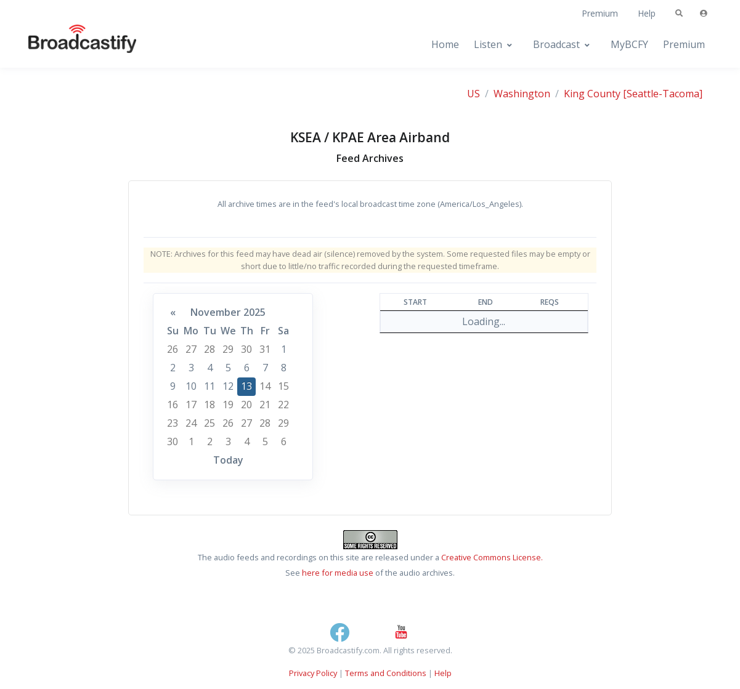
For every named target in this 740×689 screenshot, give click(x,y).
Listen (488, 44)
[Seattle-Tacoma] (662, 93)
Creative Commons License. (492, 557)
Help (647, 13)
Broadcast (556, 44)
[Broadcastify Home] (70, 45)
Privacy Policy (313, 673)
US (473, 93)
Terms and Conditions (385, 673)
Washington (522, 93)
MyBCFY (629, 44)
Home (445, 44)
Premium (600, 13)
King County (592, 93)
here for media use (337, 572)
